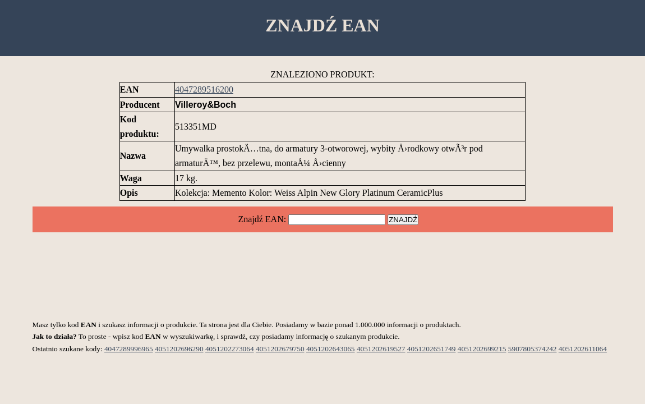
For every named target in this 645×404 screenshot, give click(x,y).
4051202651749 (431, 349)
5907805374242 (532, 349)
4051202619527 (381, 349)
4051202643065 (330, 349)
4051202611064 (583, 349)
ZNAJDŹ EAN (322, 25)
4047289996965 (128, 349)
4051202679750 (280, 349)
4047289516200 (204, 89)
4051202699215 (482, 349)
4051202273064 (229, 349)
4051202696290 (179, 349)
